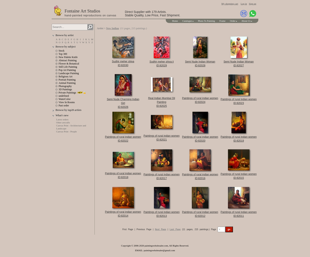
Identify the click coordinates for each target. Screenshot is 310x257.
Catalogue (187, 21)
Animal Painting (67, 82)
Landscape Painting (69, 73)
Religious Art (65, 76)
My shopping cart (229, 3)
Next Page (160, 229)
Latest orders (62, 119)
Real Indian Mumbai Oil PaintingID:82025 (161, 102)
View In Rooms (67, 102)
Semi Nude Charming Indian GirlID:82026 (123, 103)
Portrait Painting (67, 79)
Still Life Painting (68, 66)
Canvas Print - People (66, 131)
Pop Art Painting (67, 70)
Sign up (252, 3)
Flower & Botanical (69, 63)
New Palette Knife (68, 57)
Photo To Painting (206, 21)
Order (233, 21)
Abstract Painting (68, 60)
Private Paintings (67, 92)
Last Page (175, 229)
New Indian (112, 28)
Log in (244, 3)
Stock (61, 50)
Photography (65, 86)
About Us (246, 21)
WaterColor (65, 99)
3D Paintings (65, 89)
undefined (64, 95)
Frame (222, 21)
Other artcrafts (63, 122)
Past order (64, 105)
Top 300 (63, 53)
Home (175, 21)
